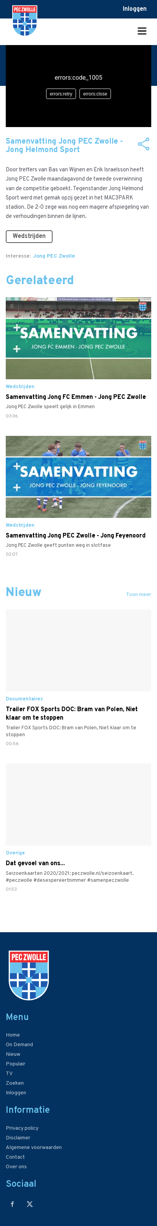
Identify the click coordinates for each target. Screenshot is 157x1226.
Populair (15, 1064)
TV (9, 1073)
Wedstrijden (29, 236)
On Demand (19, 1045)
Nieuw (13, 1054)
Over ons (16, 1167)
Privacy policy (22, 1128)
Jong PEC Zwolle (54, 256)
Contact (15, 1157)
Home (13, 1035)
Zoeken (15, 1083)
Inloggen (135, 9)
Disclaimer (18, 1138)
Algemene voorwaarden (34, 1147)
